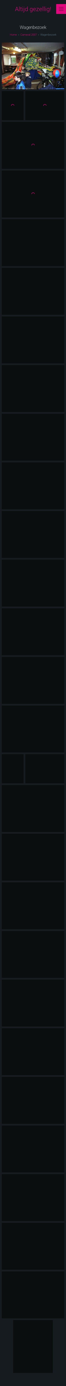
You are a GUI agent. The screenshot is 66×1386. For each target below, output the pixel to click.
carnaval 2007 (28, 34)
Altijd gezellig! (33, 9)
